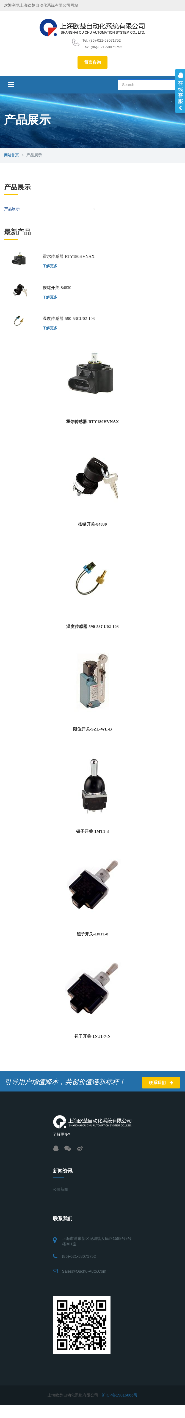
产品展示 (12, 209)
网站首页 (11, 155)
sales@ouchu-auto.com (84, 1271)
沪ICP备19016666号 (119, 1395)
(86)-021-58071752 (79, 1256)
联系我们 (161, 1082)
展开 (180, 91)
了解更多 (50, 266)
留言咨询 (92, 62)
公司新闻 (60, 1189)
